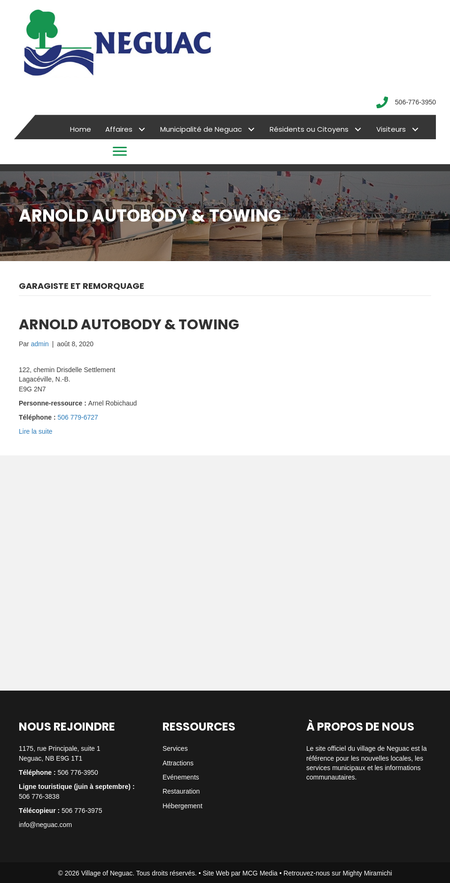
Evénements (181, 777)
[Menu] (120, 151)
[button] (141, 129)
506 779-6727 (77, 417)
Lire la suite (36, 431)
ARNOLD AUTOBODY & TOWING (129, 324)
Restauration (181, 791)
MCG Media (260, 873)
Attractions (178, 763)
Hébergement (182, 806)
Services (175, 748)
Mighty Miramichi (367, 873)
